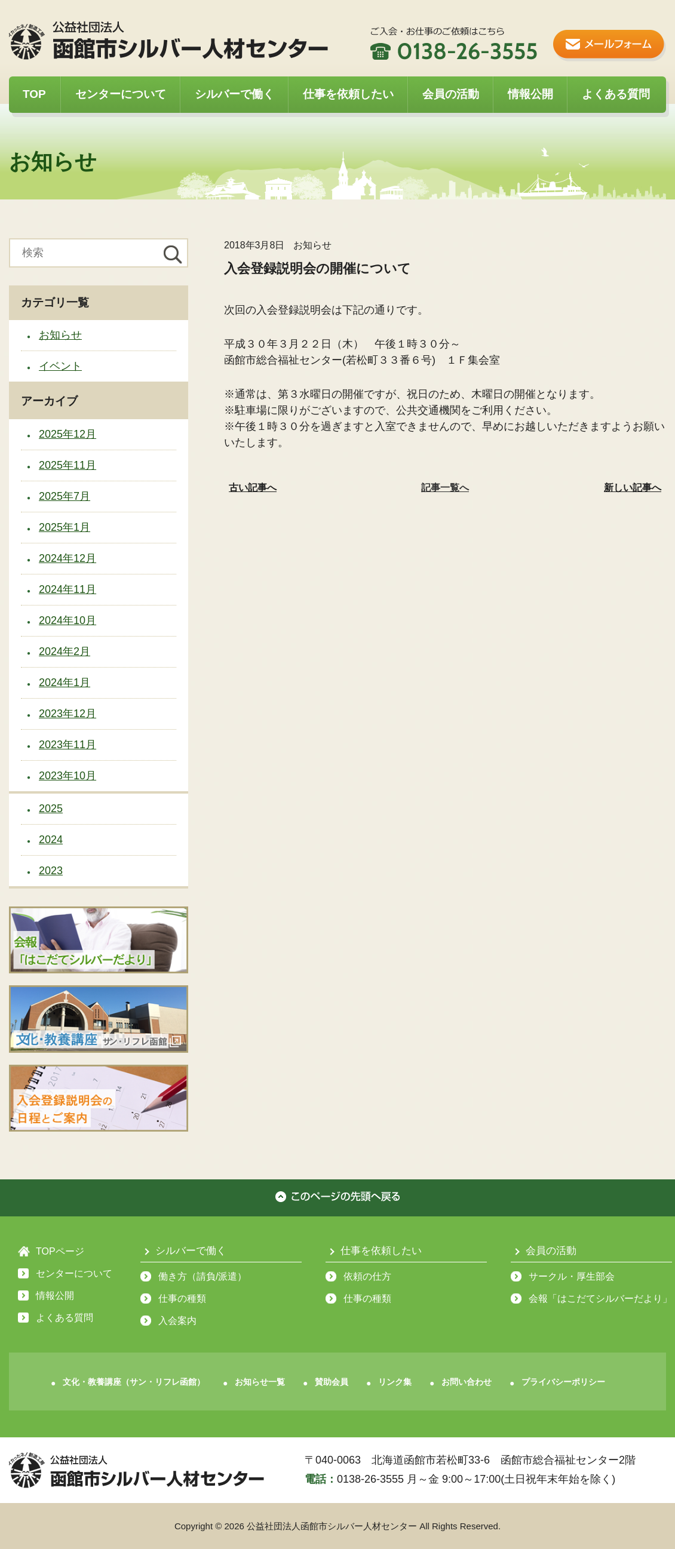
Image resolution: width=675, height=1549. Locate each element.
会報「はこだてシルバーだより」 (600, 1298)
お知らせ (60, 335)
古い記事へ (253, 487)
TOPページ (60, 1251)
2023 (51, 871)
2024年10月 (67, 620)
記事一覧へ (445, 487)
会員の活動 (450, 94)
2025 (51, 809)
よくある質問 (616, 94)
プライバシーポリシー (563, 1382)
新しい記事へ (632, 487)
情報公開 (530, 94)
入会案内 (177, 1321)
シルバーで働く (234, 94)
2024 (51, 840)
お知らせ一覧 (260, 1382)
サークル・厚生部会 (572, 1276)
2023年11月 (67, 745)
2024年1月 (64, 683)
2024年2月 (64, 651)
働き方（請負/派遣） (202, 1276)
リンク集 (395, 1382)
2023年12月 (67, 714)
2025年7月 (64, 496)
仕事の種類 (182, 1298)
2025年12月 (67, 434)
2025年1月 (64, 527)
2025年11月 (67, 465)
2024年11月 (67, 589)
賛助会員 (331, 1382)
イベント (60, 366)
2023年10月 (67, 776)
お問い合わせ (466, 1382)
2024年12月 (67, 558)
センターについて (120, 94)
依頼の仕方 (367, 1276)
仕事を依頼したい (348, 94)
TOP (34, 94)
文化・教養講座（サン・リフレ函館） (134, 1382)
